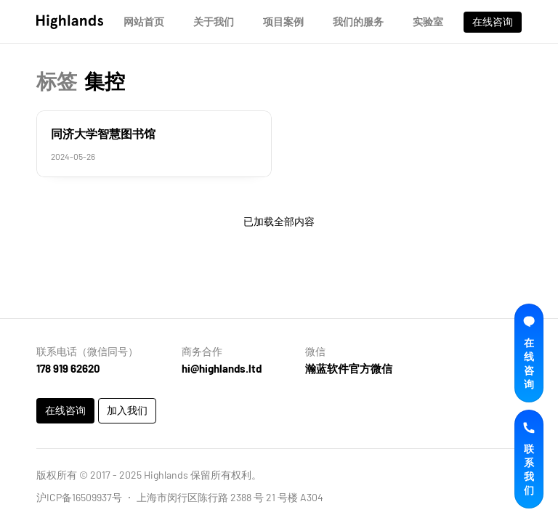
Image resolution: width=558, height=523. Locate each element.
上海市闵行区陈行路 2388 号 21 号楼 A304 (230, 497)
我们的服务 (358, 21)
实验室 (428, 21)
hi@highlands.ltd (222, 368)
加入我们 (127, 410)
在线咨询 (492, 21)
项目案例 (283, 21)
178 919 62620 (68, 368)
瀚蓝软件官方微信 (348, 368)
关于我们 (213, 21)
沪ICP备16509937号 (79, 497)
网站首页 (144, 21)
